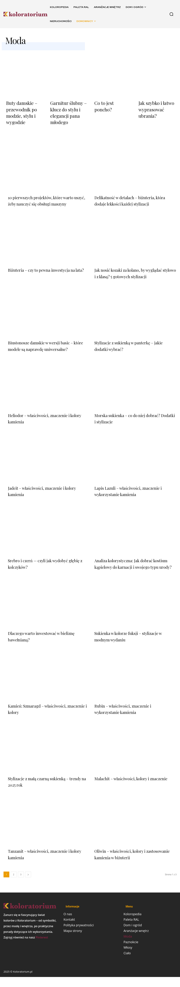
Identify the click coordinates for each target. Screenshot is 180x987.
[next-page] (28, 883)
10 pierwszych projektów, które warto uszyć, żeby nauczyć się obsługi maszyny (49, 196)
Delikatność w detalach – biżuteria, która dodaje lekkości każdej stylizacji (132, 196)
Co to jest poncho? (110, 102)
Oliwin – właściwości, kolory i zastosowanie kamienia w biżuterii (129, 863)
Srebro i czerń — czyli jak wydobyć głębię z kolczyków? (43, 566)
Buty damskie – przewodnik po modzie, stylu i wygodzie (19, 110)
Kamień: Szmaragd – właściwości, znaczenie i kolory (42, 717)
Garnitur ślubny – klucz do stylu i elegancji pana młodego (65, 110)
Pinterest (42, 946)
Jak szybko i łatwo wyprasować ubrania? (154, 108)
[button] (171, 14)
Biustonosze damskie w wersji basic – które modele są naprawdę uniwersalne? (46, 345)
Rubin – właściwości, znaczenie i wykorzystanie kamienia (127, 717)
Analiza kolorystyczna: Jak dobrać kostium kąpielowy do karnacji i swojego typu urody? (135, 569)
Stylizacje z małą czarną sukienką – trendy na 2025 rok (43, 790)
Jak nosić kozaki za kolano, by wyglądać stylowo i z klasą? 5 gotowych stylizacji (133, 269)
